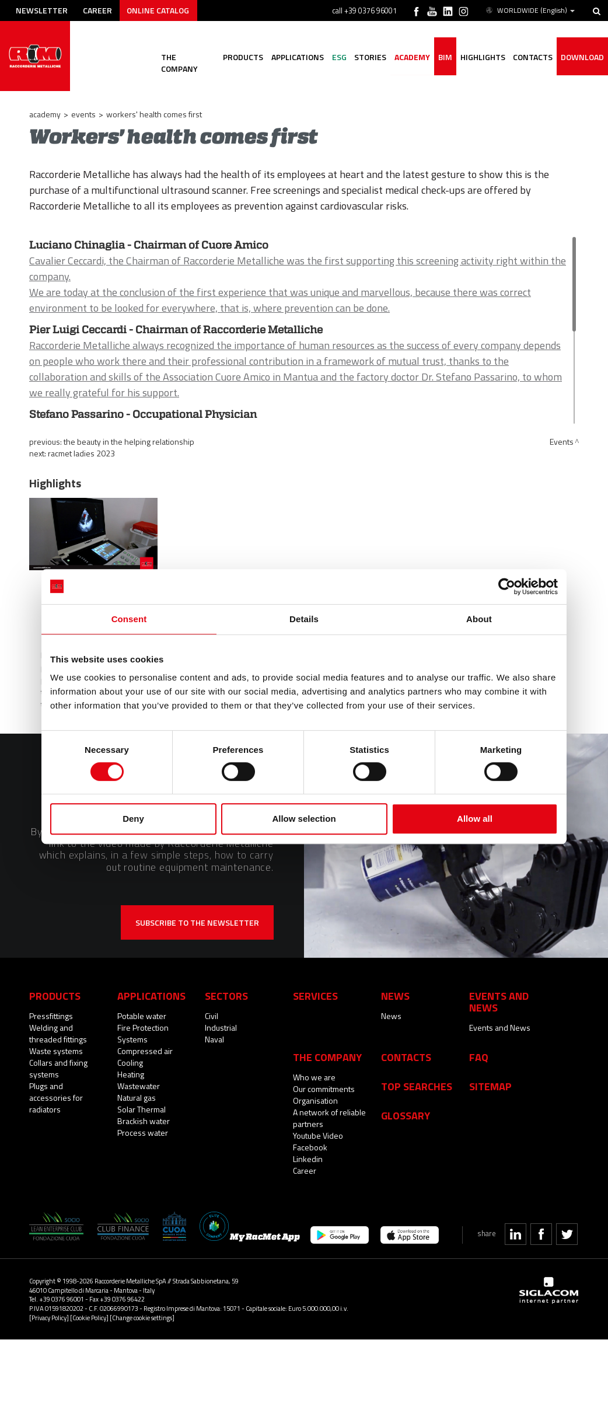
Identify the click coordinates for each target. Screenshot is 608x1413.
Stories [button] (370, 57)
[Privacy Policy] (49, 1318)
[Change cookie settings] (142, 1318)
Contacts (406, 1057)
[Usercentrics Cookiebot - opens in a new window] (507, 586)
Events (83, 114)
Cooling (130, 1062)
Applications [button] (296, 57)
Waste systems (56, 1051)
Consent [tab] (129, 619)
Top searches (416, 1086)
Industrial (221, 1027)
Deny (133, 819)
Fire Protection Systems (143, 1033)
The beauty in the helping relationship (129, 441)
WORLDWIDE (529, 10)
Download (582, 57)
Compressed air (145, 1051)
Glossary (405, 1115)
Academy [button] (411, 57)
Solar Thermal (141, 1109)
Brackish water (143, 1121)
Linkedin (308, 1159)
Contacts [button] (533, 57)
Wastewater (138, 1086)
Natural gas (136, 1097)
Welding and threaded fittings (58, 1033)
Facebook (310, 1147)
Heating (130, 1074)
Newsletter (42, 10)
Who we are (314, 1077)
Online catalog (158, 10)
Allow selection (304, 819)
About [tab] (479, 619)
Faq (478, 1057)
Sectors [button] (226, 996)
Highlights (482, 57)
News (391, 1016)
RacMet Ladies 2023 (81, 453)
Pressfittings (51, 1016)
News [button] (395, 996)
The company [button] (187, 57)
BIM (445, 57)
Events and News (499, 1027)
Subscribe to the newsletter (197, 922)
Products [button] (242, 57)
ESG (338, 57)
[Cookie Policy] (89, 1318)
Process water (142, 1132)
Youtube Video (318, 1135)
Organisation (315, 1100)
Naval (214, 1039)
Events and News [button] (499, 1002)
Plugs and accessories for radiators (56, 1097)
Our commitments (324, 1089)
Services (315, 996)
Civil (211, 1016)
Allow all (474, 819)
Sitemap (490, 1086)
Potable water (141, 1016)
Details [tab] (304, 619)
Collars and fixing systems (58, 1068)
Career (97, 10)
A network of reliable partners (329, 1118)
